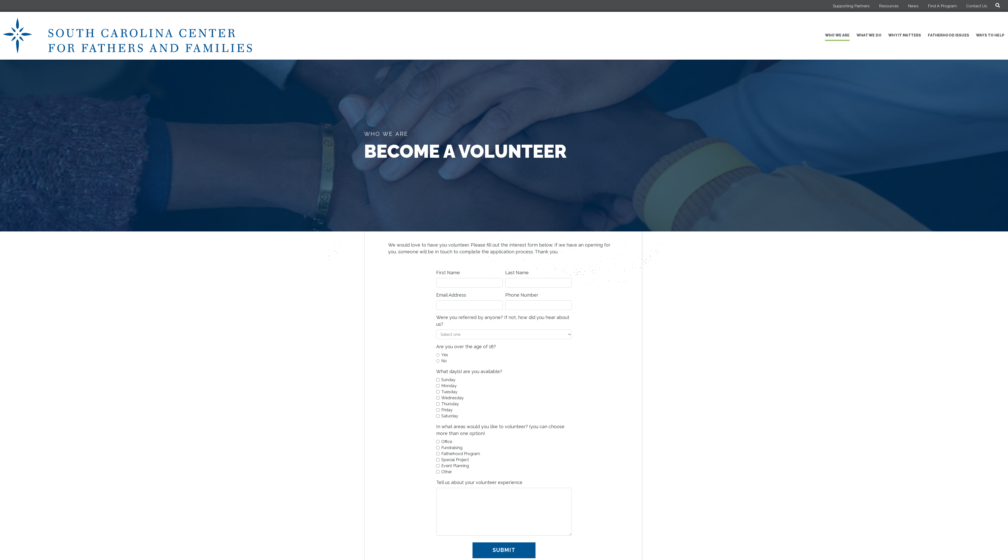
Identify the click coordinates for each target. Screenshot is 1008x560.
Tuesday (449, 391)
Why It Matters (904, 35)
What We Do (869, 35)
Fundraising (451, 447)
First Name (448, 272)
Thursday (450, 404)
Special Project (455, 459)
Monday (449, 385)
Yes (444, 354)
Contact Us (976, 6)
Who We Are (837, 35)
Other (446, 471)
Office (446, 441)
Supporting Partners (851, 6)
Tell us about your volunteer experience (479, 482)
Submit (504, 550)
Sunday (448, 379)
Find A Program (942, 6)
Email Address (451, 295)
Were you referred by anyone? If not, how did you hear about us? (502, 321)
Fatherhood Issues (948, 35)
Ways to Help (990, 35)
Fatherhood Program (460, 453)
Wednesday (452, 397)
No (444, 360)
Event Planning (455, 465)
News (913, 6)
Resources (889, 6)
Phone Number (521, 295)
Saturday (449, 416)
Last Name (517, 272)
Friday (447, 410)
